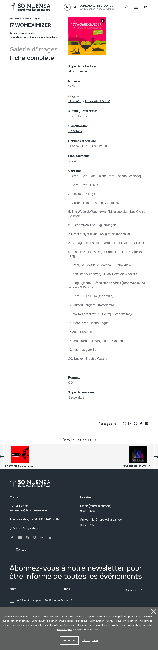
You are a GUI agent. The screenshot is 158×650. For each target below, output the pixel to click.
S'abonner (131, 590)
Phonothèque (78, 71)
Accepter (69, 640)
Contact (21, 550)
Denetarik (51, 37)
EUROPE (74, 101)
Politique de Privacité (58, 600)
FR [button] (145, 7)
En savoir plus (64, 629)
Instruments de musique (25, 18)
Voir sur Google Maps (25, 528)
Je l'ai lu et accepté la (44, 600)
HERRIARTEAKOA (97, 101)
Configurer (90, 640)
